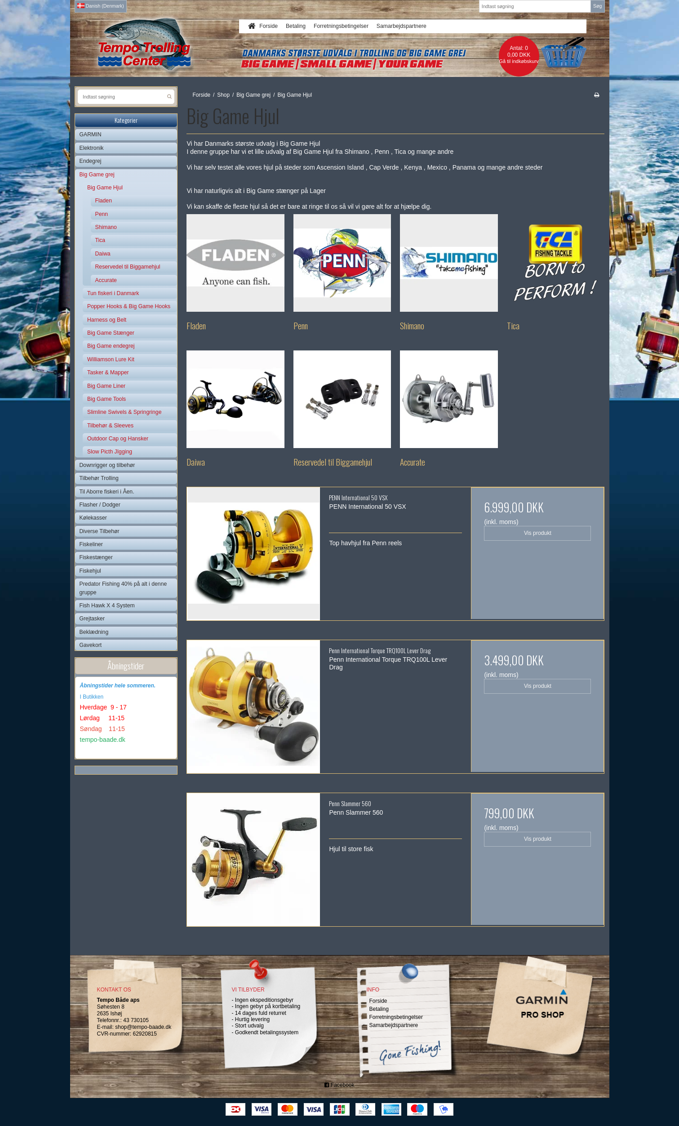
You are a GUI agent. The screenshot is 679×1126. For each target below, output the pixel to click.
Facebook (339, 1085)
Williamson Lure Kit (110, 359)
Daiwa (103, 254)
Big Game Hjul (105, 187)
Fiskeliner (91, 544)
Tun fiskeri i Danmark (113, 293)
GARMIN (91, 134)
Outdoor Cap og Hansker (117, 438)
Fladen (103, 200)
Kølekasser (93, 518)
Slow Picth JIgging (109, 452)
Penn (101, 214)
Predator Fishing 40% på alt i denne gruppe (123, 588)
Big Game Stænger (110, 333)
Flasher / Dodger (100, 505)
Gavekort (91, 645)
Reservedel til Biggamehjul (127, 267)
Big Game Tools (106, 399)
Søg (597, 6)
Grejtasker (92, 618)
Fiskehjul (90, 571)
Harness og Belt (106, 320)
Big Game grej (97, 174)
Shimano (106, 227)
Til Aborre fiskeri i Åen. (107, 492)
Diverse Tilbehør (100, 531)
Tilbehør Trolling (99, 478)
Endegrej (91, 161)
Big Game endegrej (111, 346)
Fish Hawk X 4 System (107, 605)
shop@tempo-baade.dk (143, 1027)
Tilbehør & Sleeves (110, 425)
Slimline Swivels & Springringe (124, 412)
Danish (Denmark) (100, 6)
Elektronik (92, 148)
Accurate (106, 280)
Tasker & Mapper (108, 372)
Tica (100, 240)
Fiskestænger (96, 557)
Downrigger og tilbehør (107, 465)
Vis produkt (537, 533)
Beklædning (94, 632)
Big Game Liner (106, 386)
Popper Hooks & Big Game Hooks (128, 306)
